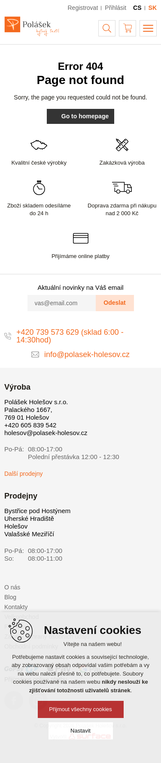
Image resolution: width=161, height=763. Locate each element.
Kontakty (15, 607)
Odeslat (114, 302)
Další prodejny (23, 473)
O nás (12, 587)
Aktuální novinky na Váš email (80, 287)
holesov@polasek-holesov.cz (45, 432)
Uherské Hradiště (29, 518)
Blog (10, 597)
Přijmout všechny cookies (80, 709)
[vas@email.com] (61, 303)
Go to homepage (80, 116)
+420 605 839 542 (30, 425)
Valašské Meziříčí (29, 534)
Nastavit (80, 730)
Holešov (15, 526)
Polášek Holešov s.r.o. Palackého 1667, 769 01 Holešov (36, 409)
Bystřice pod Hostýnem (37, 510)
